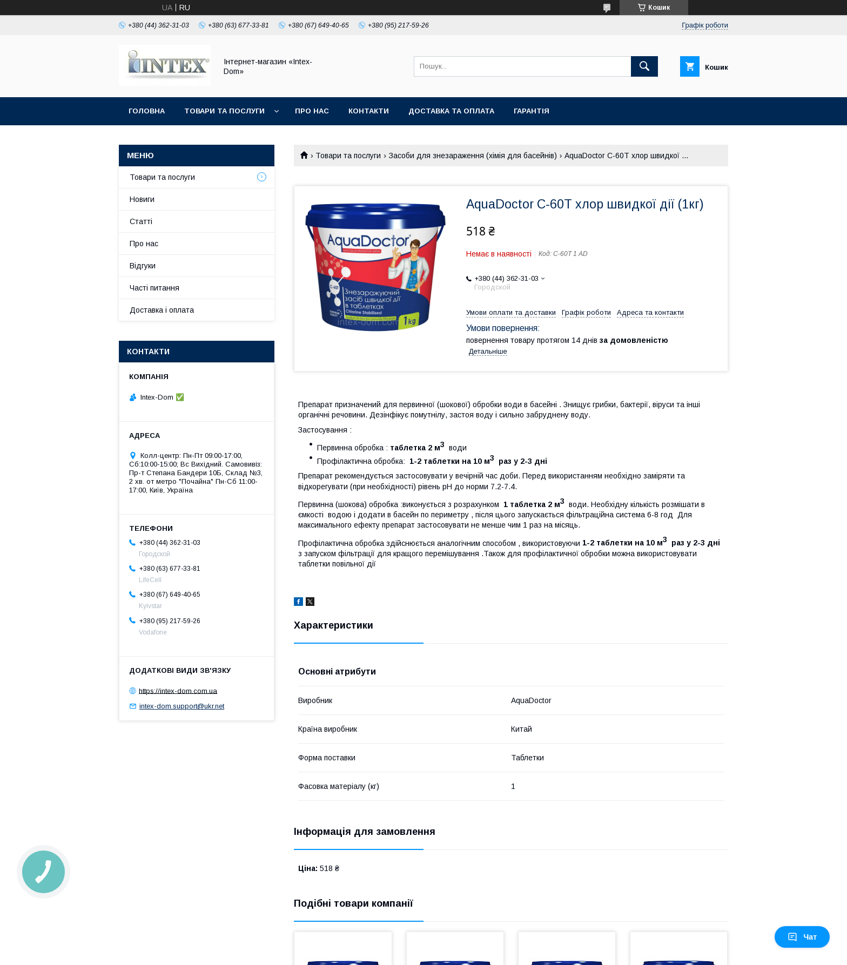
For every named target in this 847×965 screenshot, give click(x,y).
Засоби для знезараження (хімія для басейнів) (473, 155)
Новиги (142, 199)
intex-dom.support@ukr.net (181, 706)
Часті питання (154, 288)
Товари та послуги (224, 111)
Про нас (312, 111)
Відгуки (143, 265)
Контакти (368, 111)
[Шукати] (644, 66)
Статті (141, 221)
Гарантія (531, 111)
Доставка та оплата (451, 111)
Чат (802, 937)
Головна (147, 111)
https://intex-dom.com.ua (178, 690)
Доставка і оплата (162, 310)
